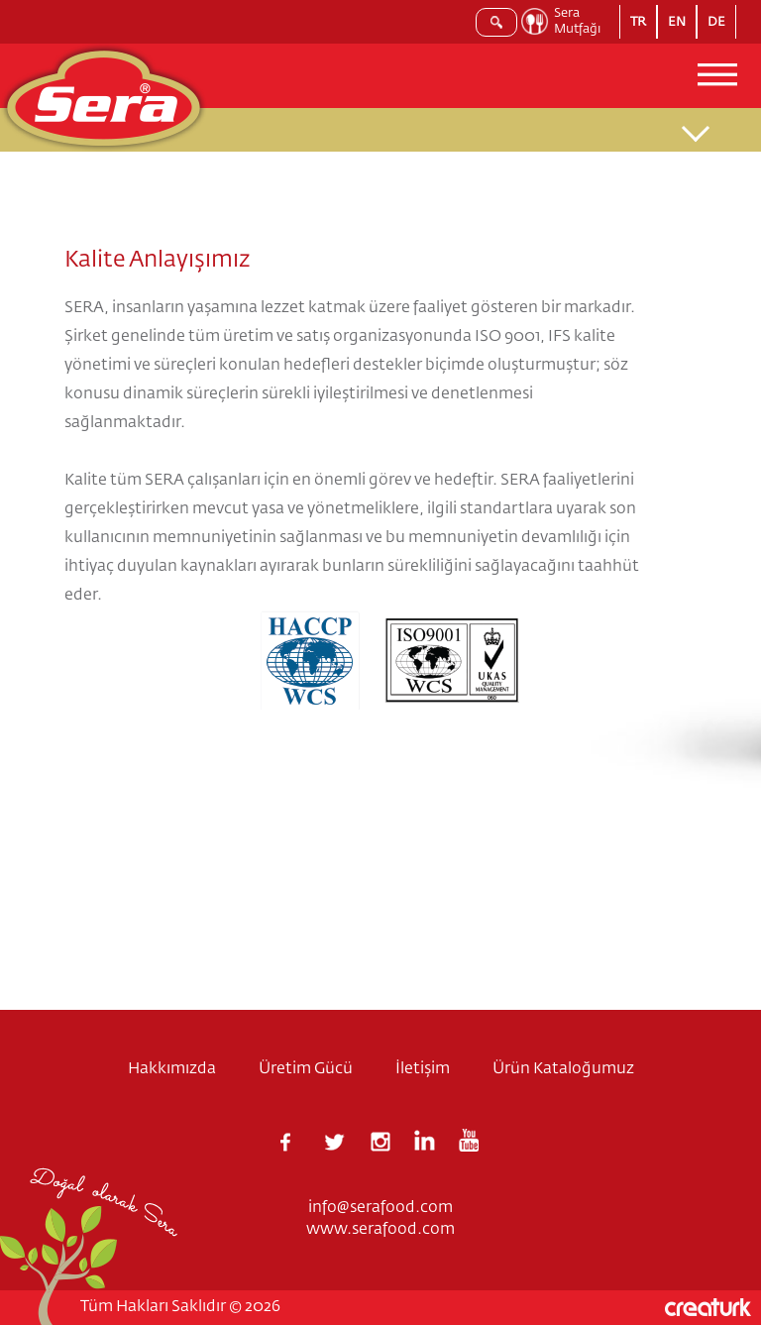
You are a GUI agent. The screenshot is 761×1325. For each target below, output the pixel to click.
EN (677, 22)
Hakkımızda (172, 1069)
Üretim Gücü (306, 1069)
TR (638, 22)
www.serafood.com (380, 1230)
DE (716, 22)
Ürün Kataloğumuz (563, 1069)
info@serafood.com (380, 1208)
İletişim (422, 1069)
